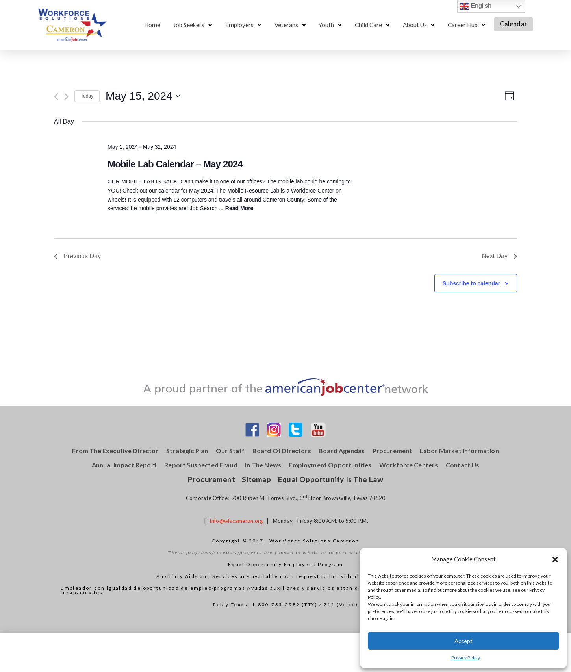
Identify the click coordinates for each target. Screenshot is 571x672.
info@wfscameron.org (236, 521)
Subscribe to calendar (471, 283)
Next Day (499, 256)
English (475, 6)
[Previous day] (56, 96)
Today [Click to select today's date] (87, 96)
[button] (555, 559)
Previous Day (77, 256)
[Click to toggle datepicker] (143, 96)
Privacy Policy (465, 658)
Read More (239, 208)
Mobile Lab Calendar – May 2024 (175, 164)
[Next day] (66, 96)
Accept (463, 640)
